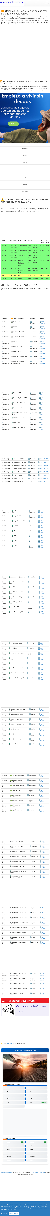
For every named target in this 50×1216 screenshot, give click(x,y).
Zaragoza (25, 177)
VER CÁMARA (44, 459)
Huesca (25, 155)
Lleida (25, 184)
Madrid (25, 162)
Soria (25, 170)
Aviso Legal (42, 1172)
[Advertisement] (25, 52)
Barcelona (25, 191)
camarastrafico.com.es (6, 1172)
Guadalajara (25, 148)
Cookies (35, 1172)
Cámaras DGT (11, 1043)
